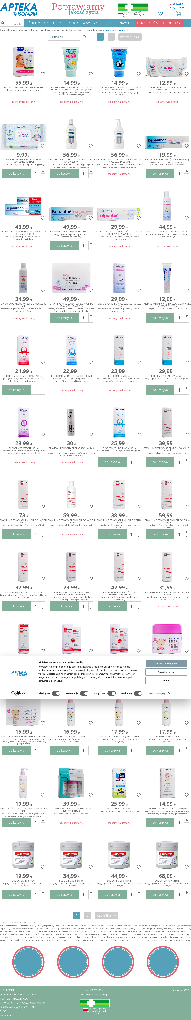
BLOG (3, 1011)
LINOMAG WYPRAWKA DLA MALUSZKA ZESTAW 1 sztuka (71, 811)
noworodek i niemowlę (116, 29)
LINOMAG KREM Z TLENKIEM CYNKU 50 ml (23, 739)
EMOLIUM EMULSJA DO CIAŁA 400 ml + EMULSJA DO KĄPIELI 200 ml (71, 667)
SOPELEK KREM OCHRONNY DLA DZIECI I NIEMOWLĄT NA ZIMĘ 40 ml (119, 90)
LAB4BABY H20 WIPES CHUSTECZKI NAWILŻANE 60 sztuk (167, 90)
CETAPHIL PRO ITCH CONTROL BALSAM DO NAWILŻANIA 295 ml (119, 162)
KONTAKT (175, 23)
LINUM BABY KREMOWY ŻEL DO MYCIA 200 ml (23, 307)
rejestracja (178, 7)
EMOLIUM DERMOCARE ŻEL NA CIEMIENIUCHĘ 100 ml (119, 595)
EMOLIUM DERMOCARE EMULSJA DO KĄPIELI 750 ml (71, 522)
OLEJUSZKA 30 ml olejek (119, 810)
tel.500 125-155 (94, 990)
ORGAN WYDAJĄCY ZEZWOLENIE (18, 1007)
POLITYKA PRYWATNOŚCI (14, 998)
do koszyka (16, 174)
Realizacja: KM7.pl (181, 990)
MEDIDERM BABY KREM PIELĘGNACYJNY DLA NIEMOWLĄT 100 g (167, 306)
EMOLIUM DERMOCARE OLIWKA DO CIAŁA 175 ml (167, 595)
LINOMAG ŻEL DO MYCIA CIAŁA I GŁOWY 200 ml (23, 811)
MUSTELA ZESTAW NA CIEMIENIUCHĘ (23, 88)
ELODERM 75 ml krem (119, 378)
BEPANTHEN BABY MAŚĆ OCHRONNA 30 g (167, 162)
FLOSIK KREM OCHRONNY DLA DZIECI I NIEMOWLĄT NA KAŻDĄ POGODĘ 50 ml (71, 90)
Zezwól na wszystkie (166, 542)
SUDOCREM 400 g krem (167, 883)
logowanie (178, 3)
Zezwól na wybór (166, 550)
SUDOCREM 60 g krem (23, 883)
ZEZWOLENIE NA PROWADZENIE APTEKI (22, 1002)
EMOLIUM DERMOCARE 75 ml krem (23, 595)
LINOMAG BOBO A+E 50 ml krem (167, 667)
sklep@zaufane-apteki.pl (94, 994)
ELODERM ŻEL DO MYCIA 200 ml (119, 449)
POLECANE (109, 23)
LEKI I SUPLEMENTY (65, 23)
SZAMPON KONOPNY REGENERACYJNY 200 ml (71, 451)
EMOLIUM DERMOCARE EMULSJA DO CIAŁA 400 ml (167, 523)
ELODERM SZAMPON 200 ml (23, 450)
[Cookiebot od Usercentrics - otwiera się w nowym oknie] (19, 572)
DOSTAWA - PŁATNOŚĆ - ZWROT (18, 994)
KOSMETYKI (90, 23)
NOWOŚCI (126, 23)
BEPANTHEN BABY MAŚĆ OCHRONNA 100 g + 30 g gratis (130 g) (23, 235)
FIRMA (141, 23)
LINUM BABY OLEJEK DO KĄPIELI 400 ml (167, 234)
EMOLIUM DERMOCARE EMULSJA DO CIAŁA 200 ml (119, 523)
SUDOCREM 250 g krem (119, 883)
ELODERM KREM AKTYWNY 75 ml (167, 378)
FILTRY (35, 23)
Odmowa (166, 559)
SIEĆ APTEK (157, 23)
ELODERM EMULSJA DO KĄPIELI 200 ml (71, 378)
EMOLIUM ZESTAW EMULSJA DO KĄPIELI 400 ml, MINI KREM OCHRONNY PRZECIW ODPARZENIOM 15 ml (23, 667)
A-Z (45, 23)
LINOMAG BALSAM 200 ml (71, 739)
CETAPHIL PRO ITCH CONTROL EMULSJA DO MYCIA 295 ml (71, 162)
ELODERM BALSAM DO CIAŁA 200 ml (23, 378)
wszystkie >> (130, 37)
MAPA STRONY (8, 1015)
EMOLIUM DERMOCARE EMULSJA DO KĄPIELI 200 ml (167, 450)
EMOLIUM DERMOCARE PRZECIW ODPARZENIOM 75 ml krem (71, 595)
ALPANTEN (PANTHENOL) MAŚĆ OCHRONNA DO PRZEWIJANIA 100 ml (119, 235)
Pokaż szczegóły (157, 572)
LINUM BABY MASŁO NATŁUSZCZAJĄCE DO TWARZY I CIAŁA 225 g (71, 307)
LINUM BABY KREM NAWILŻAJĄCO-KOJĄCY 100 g (119, 307)
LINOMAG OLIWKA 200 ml (167, 739)
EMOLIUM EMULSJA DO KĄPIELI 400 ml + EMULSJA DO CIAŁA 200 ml (119, 667)
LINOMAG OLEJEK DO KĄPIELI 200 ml (119, 739)
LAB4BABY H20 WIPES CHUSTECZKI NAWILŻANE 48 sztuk (23, 162)
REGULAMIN (7, 990)
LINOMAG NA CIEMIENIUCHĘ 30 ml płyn (167, 811)
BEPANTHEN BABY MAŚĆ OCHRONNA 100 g (71, 234)
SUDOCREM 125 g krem (71, 883)
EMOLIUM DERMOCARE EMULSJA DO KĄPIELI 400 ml (23, 522)
